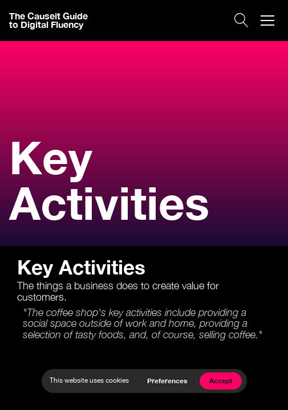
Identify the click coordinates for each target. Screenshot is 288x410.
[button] (267, 20)
